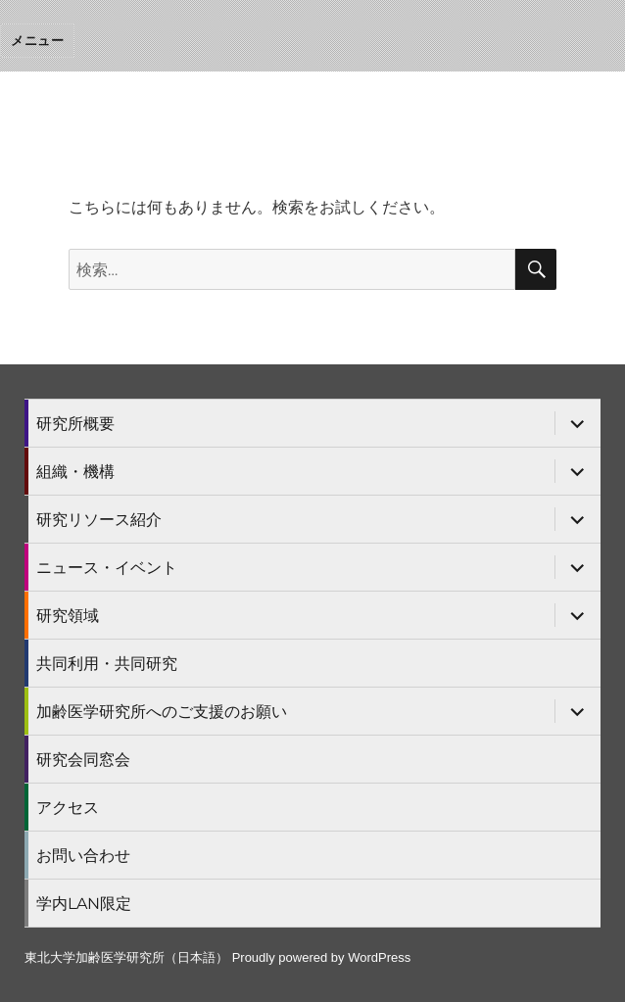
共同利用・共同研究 (106, 663)
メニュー (37, 40)
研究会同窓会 (83, 759)
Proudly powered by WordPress (321, 957)
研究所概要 (75, 423)
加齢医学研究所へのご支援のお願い (161, 711)
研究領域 (67, 615)
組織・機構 (75, 471)
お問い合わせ (83, 855)
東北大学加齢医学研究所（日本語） (126, 957)
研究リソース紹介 (99, 519)
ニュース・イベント (106, 567)
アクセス (67, 807)
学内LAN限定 (83, 903)
